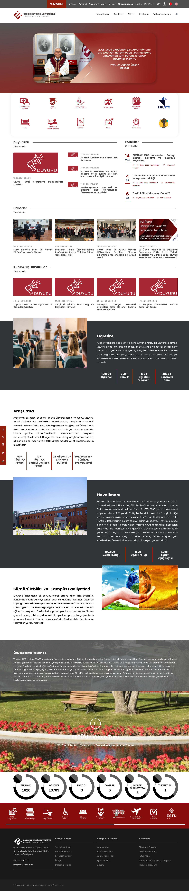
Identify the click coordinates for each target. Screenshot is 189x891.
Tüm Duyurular (20, 146)
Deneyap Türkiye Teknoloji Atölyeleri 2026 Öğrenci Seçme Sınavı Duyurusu (116, 307)
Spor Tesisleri (103, 860)
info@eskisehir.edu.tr (23, 864)
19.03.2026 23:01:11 (147, 246)
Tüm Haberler (19, 212)
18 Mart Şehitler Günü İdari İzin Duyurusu (99, 159)
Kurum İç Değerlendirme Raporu (155, 860)
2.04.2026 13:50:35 (22, 301)
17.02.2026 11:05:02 (148, 301)
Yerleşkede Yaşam (162, 14)
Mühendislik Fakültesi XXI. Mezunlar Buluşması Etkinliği (154, 177)
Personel (83, 4)
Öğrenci (72, 4)
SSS (158, 4)
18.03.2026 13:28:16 (22, 178)
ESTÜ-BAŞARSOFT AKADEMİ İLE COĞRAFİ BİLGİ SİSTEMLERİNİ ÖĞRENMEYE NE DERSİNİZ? (99, 190)
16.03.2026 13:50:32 (90, 168)
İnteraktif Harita (63, 864)
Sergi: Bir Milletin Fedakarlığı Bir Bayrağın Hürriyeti (74, 306)
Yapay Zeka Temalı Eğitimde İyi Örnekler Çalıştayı (32, 306)
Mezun (112, 4)
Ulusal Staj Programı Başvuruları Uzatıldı (38, 183)
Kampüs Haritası (63, 851)
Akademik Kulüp (105, 851)
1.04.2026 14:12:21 (63, 246)
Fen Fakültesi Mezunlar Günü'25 (151, 193)
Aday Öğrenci (56, 4)
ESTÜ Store (149, 4)
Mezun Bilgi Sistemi (148, 864)
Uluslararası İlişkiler (97, 4)
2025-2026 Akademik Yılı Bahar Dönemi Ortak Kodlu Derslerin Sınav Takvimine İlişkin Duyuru (99, 174)
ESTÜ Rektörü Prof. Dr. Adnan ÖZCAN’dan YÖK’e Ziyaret (32, 251)
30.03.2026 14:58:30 (106, 246)
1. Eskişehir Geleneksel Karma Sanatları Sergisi (158, 306)
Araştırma (144, 14)
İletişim (58, 860)
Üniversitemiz (102, 14)
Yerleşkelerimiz (62, 847)
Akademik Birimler (148, 851)
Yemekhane (103, 847)
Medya (139, 4)
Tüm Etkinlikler (131, 146)
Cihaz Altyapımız (125, 4)
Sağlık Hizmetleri (105, 855)
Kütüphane (144, 855)
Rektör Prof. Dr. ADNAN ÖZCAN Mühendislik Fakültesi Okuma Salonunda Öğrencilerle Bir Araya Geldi (116, 253)
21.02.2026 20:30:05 (106, 301)
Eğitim (131, 14)
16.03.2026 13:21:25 (90, 184)
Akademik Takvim (147, 847)
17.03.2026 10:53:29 (64, 301)
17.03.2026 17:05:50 (90, 154)
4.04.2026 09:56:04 (23, 246)
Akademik (119, 14)
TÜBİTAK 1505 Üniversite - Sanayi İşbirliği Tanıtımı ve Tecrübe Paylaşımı (154, 158)
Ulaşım (100, 864)
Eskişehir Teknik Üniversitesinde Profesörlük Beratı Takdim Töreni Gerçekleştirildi (74, 252)
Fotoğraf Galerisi (63, 855)
